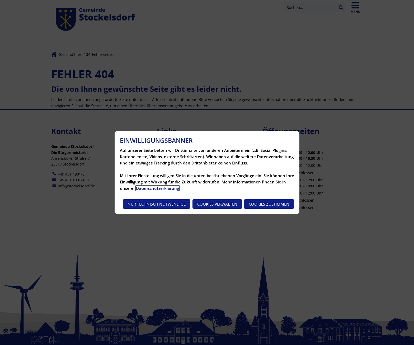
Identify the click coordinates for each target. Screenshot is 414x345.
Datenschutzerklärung (157, 188)
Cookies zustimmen (269, 204)
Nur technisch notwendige (157, 204)
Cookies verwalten (217, 204)
